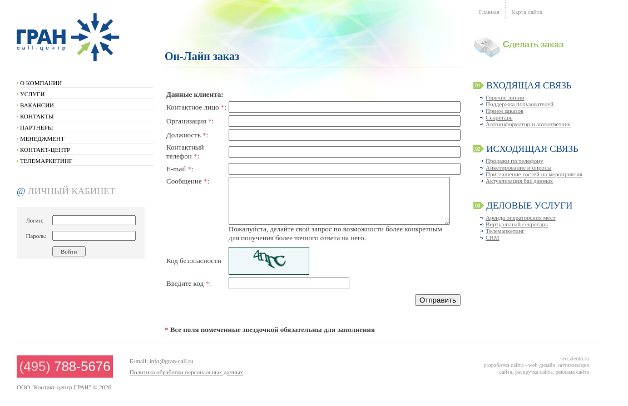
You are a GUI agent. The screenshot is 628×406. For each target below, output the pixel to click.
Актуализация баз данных (519, 180)
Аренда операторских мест (521, 217)
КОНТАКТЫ (37, 116)
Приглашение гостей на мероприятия (534, 174)
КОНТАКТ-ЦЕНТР (45, 149)
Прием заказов (504, 110)
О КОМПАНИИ (41, 83)
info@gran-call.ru (172, 361)
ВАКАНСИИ (37, 105)
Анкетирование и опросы (518, 167)
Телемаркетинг (505, 230)
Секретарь (499, 117)
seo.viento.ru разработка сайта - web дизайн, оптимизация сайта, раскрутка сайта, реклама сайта (536, 365)
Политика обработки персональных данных (186, 372)
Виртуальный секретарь (517, 224)
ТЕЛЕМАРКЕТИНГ (46, 160)
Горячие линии (505, 97)
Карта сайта (526, 11)
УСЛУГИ (32, 94)
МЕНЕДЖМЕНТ (42, 138)
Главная (489, 11)
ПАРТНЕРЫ (36, 127)
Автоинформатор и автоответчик (528, 124)
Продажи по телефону (514, 160)
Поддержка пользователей (519, 104)
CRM (492, 237)
